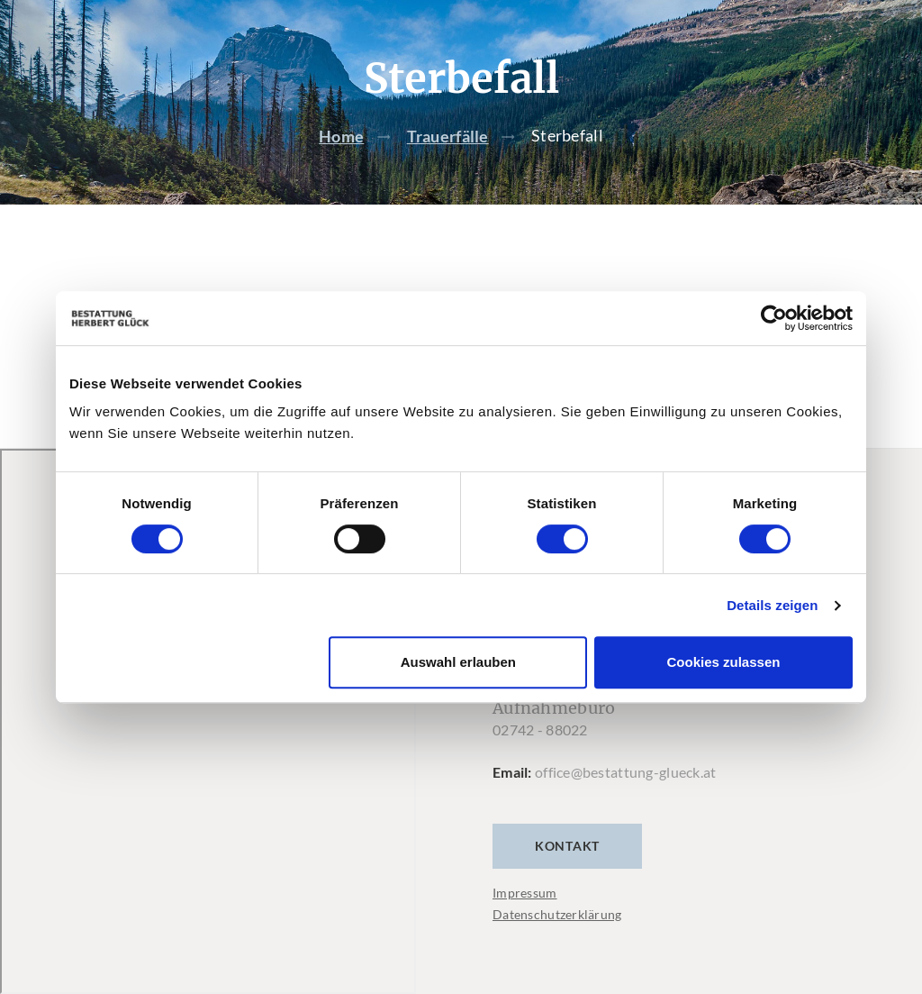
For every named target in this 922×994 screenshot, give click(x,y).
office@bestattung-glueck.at (626, 771)
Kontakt (567, 845)
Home (341, 136)
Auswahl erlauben (458, 662)
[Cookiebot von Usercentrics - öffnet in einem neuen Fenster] (774, 318)
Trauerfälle (448, 136)
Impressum (525, 892)
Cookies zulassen (724, 662)
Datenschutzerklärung (557, 914)
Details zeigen (772, 605)
